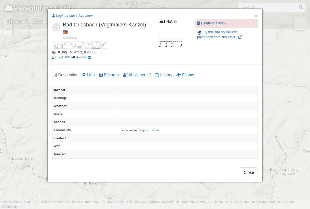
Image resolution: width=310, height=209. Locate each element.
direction (83, 57)
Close (249, 172)
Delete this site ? (211, 23)
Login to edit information (72, 16)
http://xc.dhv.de (149, 130)
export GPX (62, 57)
